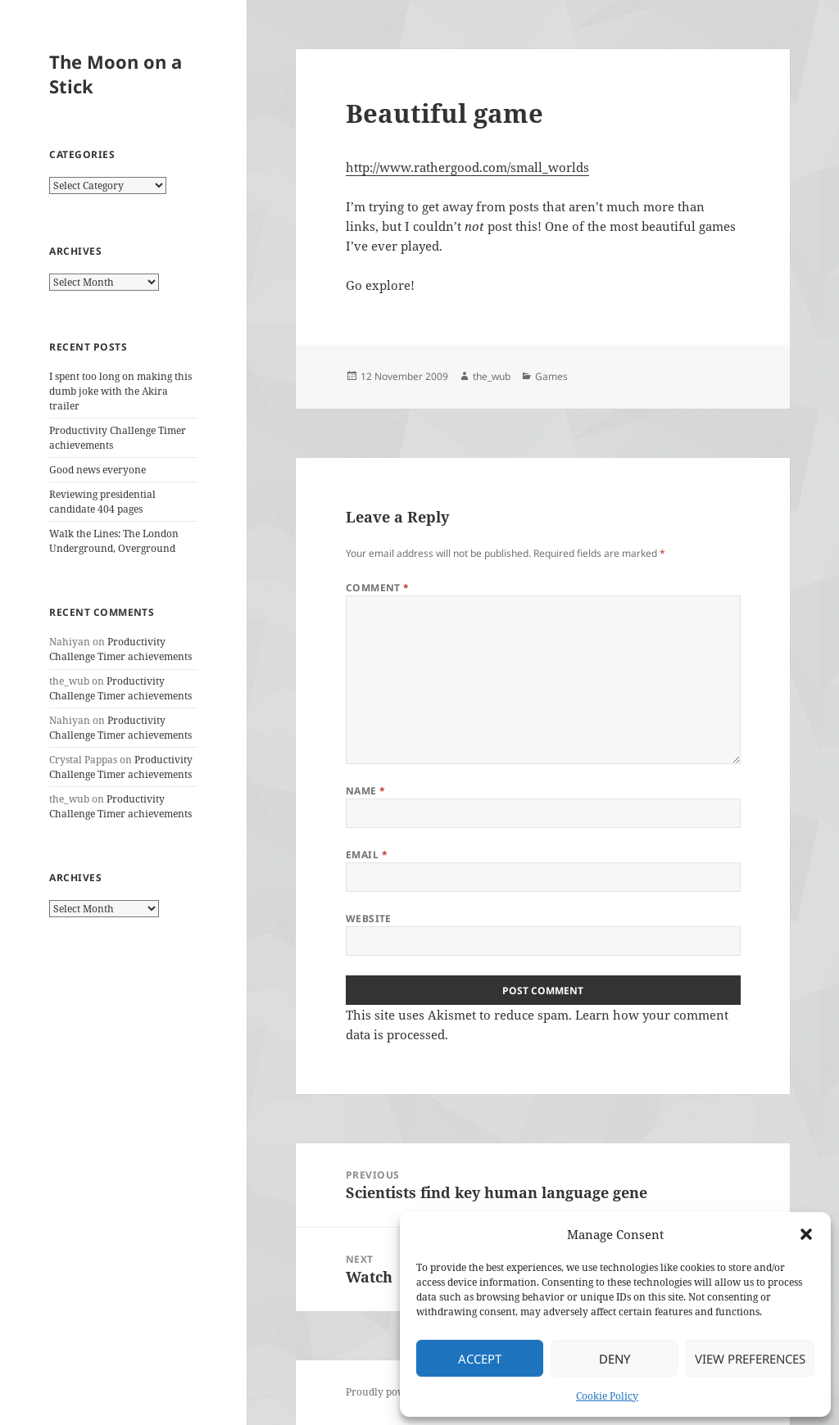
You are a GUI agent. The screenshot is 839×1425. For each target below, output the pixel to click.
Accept (479, 1358)
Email (367, 855)
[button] (806, 1234)
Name (366, 791)
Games (551, 376)
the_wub (491, 376)
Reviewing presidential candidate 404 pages (102, 501)
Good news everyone (97, 470)
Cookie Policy (607, 1396)
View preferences (750, 1358)
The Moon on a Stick (115, 73)
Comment (378, 588)
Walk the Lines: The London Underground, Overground (114, 541)
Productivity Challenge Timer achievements (120, 649)
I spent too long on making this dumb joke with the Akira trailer (120, 391)
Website (369, 918)
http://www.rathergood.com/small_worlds (467, 167)
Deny (614, 1358)
